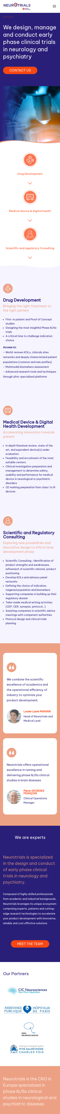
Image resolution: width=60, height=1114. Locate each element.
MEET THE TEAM (30, 944)
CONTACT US (20, 70)
